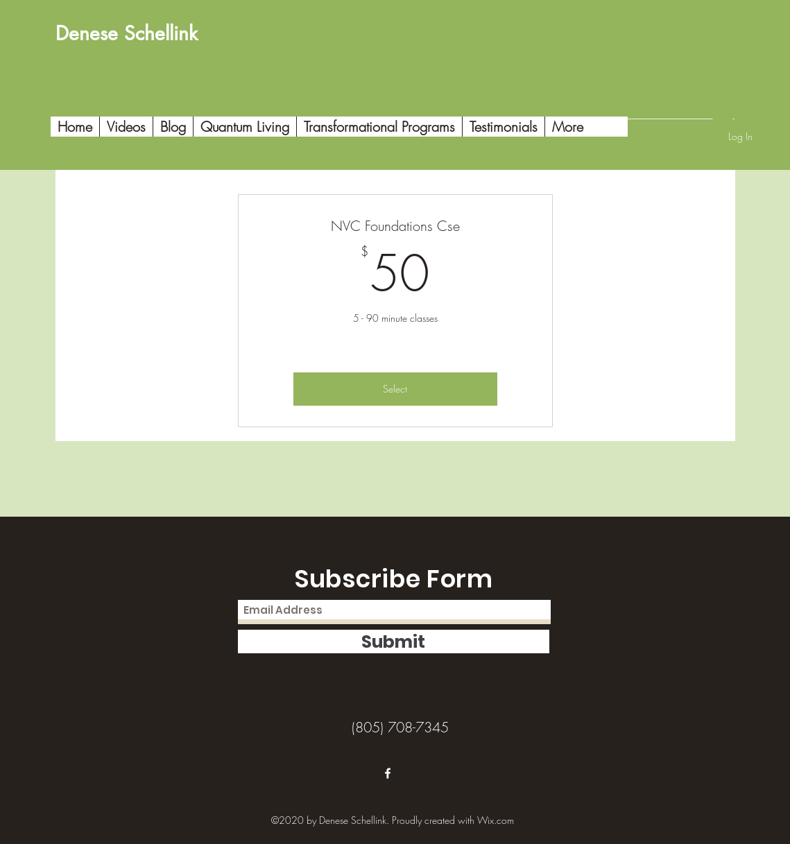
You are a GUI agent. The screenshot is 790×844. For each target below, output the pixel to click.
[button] (723, 111)
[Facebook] (388, 773)
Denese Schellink (126, 33)
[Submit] (393, 641)
